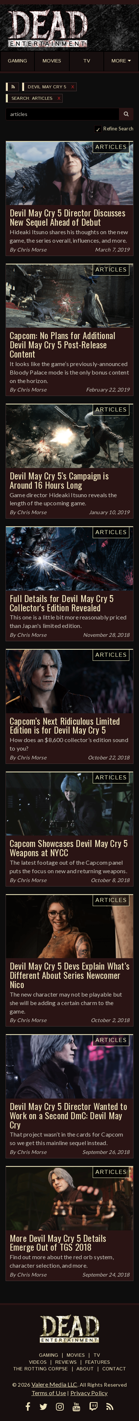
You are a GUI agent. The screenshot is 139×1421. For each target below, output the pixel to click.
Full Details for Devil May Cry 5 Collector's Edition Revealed (61, 602)
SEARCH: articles (31, 98)
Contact (114, 1369)
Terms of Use (49, 1392)
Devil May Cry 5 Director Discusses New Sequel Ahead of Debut (67, 217)
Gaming (48, 1355)
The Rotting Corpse (40, 1369)
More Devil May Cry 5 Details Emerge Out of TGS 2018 (58, 1242)
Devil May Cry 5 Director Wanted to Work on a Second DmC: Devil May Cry (68, 1115)
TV (96, 1355)
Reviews (66, 1362)
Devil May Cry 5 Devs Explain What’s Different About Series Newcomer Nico (69, 975)
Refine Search (118, 128)
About (85, 1369)
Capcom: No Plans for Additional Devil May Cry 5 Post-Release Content (62, 344)
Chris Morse (31, 249)
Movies (76, 1355)
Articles (111, 147)
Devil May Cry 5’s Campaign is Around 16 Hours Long (59, 480)
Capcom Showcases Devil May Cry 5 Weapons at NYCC (69, 847)
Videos (38, 1362)
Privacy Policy (89, 1392)
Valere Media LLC (54, 1384)
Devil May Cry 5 (47, 87)
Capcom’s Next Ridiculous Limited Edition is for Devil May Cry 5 (65, 725)
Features (97, 1362)
